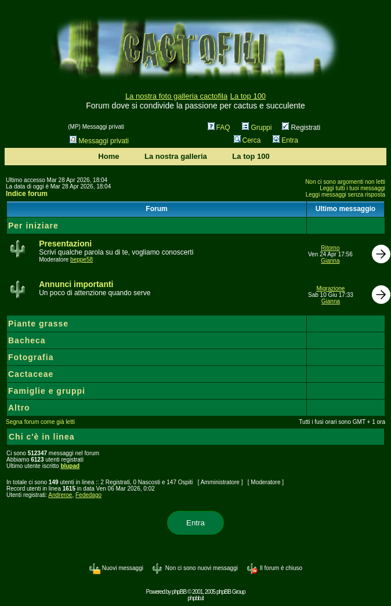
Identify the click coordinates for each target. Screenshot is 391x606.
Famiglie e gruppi (46, 390)
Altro (19, 407)
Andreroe (60, 495)
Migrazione (330, 288)
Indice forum (27, 194)
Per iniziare (33, 225)
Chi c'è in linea (41, 436)
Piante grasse (38, 323)
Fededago (88, 495)
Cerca (247, 140)
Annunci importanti (76, 284)
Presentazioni (65, 243)
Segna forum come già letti (40, 422)
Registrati (301, 128)
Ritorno (330, 248)
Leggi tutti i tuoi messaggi (352, 188)
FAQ (219, 128)
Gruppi (256, 128)
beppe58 (81, 259)
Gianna (330, 260)
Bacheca (27, 340)
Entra (285, 140)
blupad (69, 466)
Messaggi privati (99, 141)
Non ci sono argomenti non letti (345, 182)
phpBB (179, 592)
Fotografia (30, 357)
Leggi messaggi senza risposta (345, 194)
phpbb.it (195, 598)
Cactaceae (30, 374)
